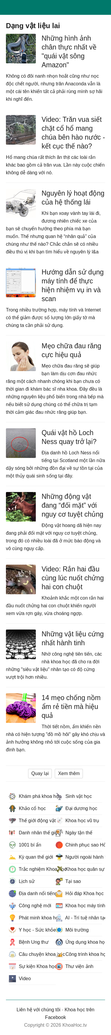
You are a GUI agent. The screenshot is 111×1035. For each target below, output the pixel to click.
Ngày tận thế (74, 832)
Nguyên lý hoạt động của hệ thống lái (73, 197)
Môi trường (72, 930)
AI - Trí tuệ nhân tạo (79, 917)
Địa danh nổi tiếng (32, 893)
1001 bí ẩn (25, 845)
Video (20, 978)
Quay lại (40, 773)
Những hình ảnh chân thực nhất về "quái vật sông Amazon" (69, 51)
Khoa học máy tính (79, 905)
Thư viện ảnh (75, 966)
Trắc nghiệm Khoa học (32, 869)
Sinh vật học (74, 796)
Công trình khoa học (79, 954)
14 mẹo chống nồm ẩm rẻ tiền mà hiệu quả (71, 706)
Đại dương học (76, 808)
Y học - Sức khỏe (32, 930)
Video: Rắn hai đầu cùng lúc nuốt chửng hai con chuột (73, 578)
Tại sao (68, 881)
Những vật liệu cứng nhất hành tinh (73, 638)
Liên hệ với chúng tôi (38, 1009)
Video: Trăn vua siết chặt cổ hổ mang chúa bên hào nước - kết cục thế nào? (73, 133)
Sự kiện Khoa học (32, 966)
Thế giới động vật (32, 820)
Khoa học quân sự (79, 869)
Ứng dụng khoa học (79, 942)
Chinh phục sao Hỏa (79, 845)
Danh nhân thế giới (32, 832)
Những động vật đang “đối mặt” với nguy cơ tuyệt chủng (73, 505)
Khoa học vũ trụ (77, 820)
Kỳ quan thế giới (31, 857)
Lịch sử (22, 881)
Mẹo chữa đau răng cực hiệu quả (72, 350)
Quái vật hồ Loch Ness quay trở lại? (69, 437)
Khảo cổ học (27, 808)
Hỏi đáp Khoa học (79, 893)
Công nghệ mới (30, 905)
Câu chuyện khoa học (32, 954)
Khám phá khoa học (32, 796)
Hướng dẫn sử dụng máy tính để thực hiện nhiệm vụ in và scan (73, 285)
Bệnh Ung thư (29, 942)
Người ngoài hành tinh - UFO (79, 857)
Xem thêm (69, 773)
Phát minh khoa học (32, 917)
